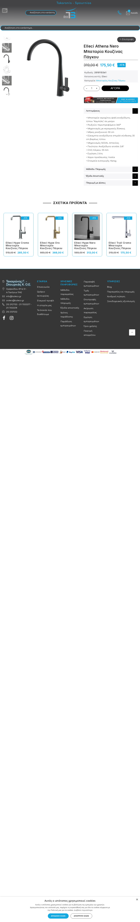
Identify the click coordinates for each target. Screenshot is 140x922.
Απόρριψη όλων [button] (81, 916)
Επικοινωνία (43, 287)
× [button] (137, 900)
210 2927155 (11, 305)
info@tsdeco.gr (13, 296)
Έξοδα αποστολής (69, 308)
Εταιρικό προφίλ (45, 301)
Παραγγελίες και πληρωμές (121, 292)
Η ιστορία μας (44, 305)
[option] (7, 58)
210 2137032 (11, 312)
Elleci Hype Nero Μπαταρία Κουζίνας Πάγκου (85, 245)
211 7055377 (24, 305)
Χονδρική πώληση (116, 297)
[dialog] (70, 909)
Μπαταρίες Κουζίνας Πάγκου (110, 81)
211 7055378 (11, 308)
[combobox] (41, 13)
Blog (109, 287)
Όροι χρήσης (90, 326)
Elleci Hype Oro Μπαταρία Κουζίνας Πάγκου (51, 245)
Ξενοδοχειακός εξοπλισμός (121, 301)
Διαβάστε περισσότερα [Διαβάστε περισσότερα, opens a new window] (83, 910)
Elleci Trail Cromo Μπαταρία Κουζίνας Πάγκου (120, 245)
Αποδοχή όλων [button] (58, 916)
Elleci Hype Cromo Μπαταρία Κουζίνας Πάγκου (17, 245)
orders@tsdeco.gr (15, 301)
